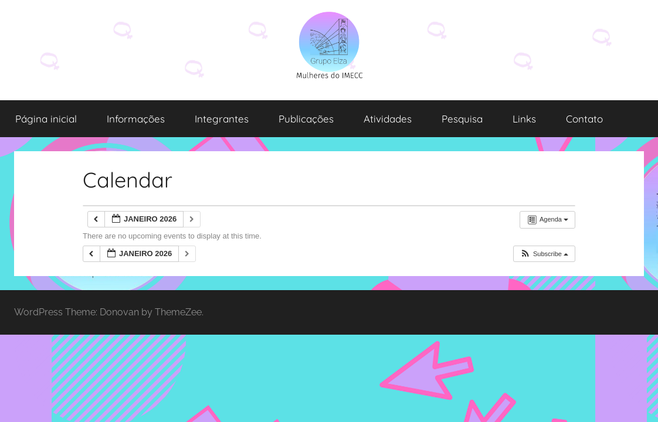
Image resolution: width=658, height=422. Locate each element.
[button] (544, 254)
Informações (136, 119)
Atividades (388, 119)
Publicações (306, 119)
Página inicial (46, 119)
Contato (584, 119)
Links (524, 119)
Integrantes (222, 119)
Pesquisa (462, 119)
